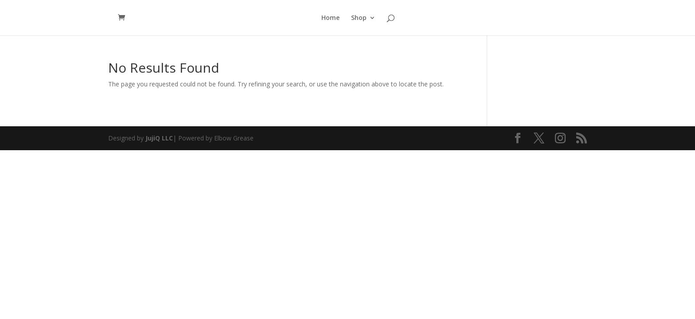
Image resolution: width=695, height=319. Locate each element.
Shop (359, 18)
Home (330, 18)
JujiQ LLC (159, 138)
